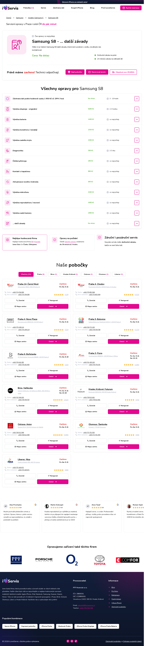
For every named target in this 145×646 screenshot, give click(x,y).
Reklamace (114, 594)
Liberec (119, 274)
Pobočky (28, 8)
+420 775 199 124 (18, 327)
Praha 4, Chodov (96, 283)
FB (32, 241)
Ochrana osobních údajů (132, 640)
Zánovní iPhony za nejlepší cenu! (74, 2)
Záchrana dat (59, 8)
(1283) (136, 364)
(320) (66, 364)
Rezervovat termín (96, 72)
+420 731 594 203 (18, 397)
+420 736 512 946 (18, 432)
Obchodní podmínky (117, 606)
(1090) (66, 434)
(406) (137, 434)
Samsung (19, 18)
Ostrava (88, 274)
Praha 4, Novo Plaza (27, 318)
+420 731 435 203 (89, 362)
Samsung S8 (53, 18)
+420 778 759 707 (23, 399)
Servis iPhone (10, 626)
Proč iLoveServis (108, 8)
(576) (137, 399)
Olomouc (103, 274)
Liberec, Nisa (24, 458)
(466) (66, 469)
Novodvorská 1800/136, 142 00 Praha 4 (30, 321)
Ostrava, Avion (25, 423)
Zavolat (20, 300)
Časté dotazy (114, 598)
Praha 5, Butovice (97, 318)
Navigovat (53, 300)
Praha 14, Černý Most (28, 283)
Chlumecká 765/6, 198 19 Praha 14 (29, 286)
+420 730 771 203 (89, 327)
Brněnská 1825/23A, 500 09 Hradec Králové (102, 391)
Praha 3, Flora (95, 352)
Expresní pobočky (28, 626)
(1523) (66, 399)
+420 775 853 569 (94, 294)
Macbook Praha (64, 626)
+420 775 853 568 (89, 292)
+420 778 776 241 (94, 364)
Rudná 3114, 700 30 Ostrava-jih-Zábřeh (30, 426)
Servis (43, 8)
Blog (92, 8)
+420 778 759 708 (94, 329)
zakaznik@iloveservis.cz (86, 605)
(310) (66, 329)
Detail (53, 306)
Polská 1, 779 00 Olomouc (97, 426)
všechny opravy (70, 241)
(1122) (136, 329)
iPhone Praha (47, 626)
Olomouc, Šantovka (98, 423)
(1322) (136, 294)
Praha (40, 274)
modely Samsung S (35, 18)
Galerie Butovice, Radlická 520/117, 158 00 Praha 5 (105, 321)
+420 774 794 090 (18, 292)
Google (37, 241)
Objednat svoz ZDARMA (123, 72)
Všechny (26, 274)
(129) (66, 294)
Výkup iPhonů (114, 602)
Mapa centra (20, 306)
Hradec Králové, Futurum (101, 388)
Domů (8, 18)
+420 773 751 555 (89, 432)
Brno (54, 274)
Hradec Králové (70, 274)
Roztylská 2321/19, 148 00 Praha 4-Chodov (102, 286)
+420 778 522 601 (89, 397)
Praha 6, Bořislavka (27, 353)
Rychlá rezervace (131, 8)
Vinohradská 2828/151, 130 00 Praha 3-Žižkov (103, 355)
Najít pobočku (73, 72)
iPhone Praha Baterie (108, 626)
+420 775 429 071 (18, 467)
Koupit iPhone (77, 8)
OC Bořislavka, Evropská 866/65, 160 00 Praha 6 (33, 356)
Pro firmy (113, 591)
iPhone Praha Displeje (85, 626)
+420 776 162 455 (18, 362)
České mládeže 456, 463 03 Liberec (29, 462)
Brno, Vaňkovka (25, 387)
